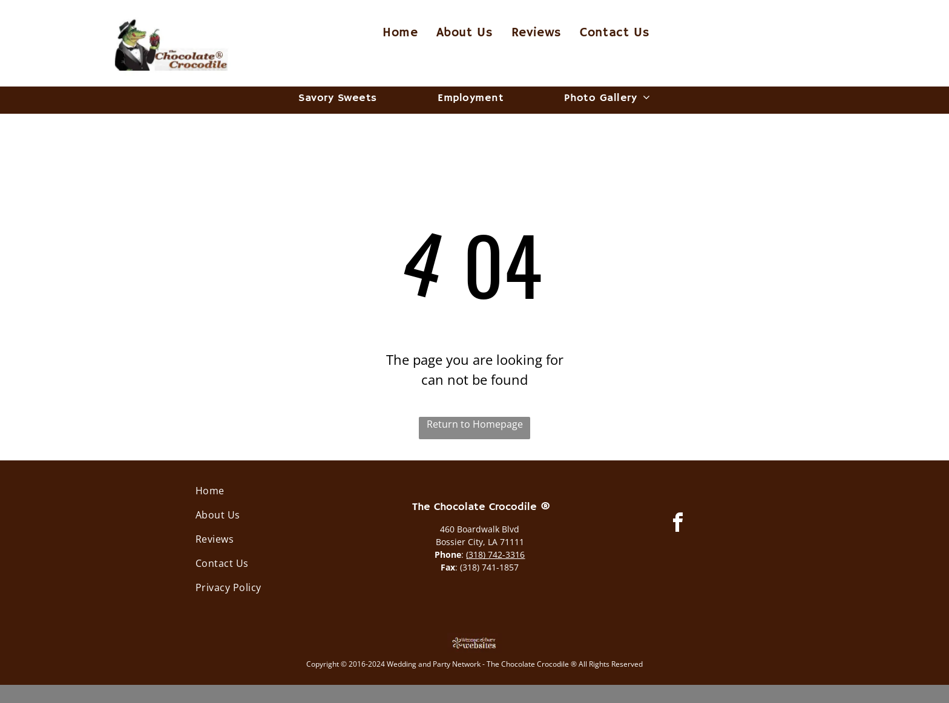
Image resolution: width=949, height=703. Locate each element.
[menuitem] (400, 33)
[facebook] (677, 524)
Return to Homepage (475, 424)
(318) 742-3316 (495, 554)
